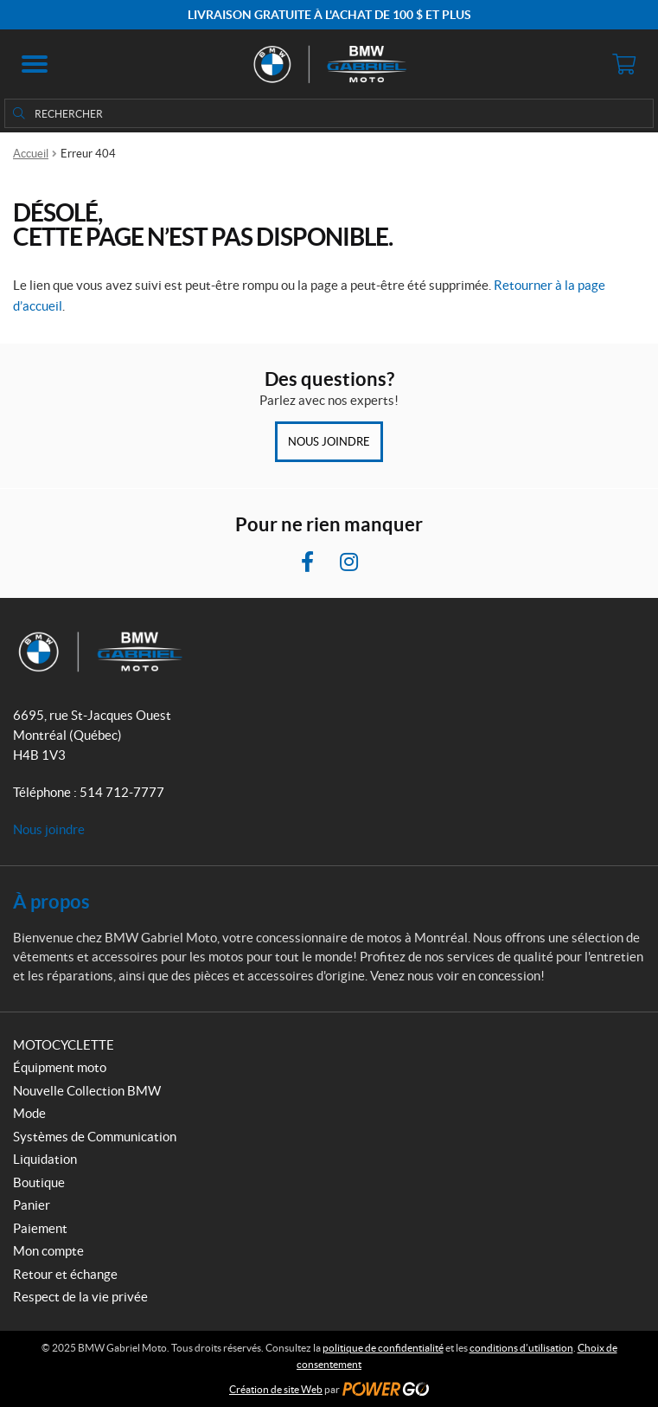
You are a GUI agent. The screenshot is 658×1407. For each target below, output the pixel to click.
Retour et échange (65, 1274)
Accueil (30, 153)
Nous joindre (329, 441)
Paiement (40, 1228)
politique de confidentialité (383, 1347)
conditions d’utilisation (521, 1347)
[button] (34, 64)
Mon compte (48, 1250)
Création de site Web (276, 1389)
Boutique (39, 1182)
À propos (51, 901)
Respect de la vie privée (80, 1296)
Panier (31, 1205)
